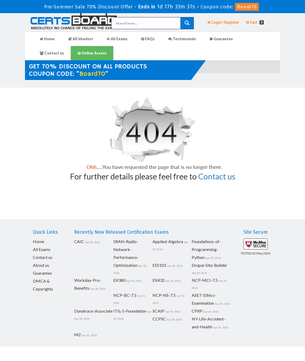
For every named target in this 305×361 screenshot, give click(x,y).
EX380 (119, 280)
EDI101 (159, 265)
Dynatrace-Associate (93, 310)
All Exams (117, 39)
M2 (77, 334)
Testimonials (182, 39)
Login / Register (223, 22)
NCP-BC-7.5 (124, 295)
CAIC (79, 241)
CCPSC (159, 318)
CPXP (197, 310)
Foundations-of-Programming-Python (206, 249)
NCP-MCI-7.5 (205, 280)
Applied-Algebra (167, 241)
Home (47, 39)
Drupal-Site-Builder (209, 265)
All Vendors (80, 39)
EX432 (158, 280)
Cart (255, 22)
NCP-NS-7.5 (164, 295)
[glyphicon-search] (187, 23)
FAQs (148, 39)
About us (41, 265)
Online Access (92, 53)
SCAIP (158, 310)
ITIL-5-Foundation (129, 310)
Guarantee (221, 39)
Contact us (52, 53)
